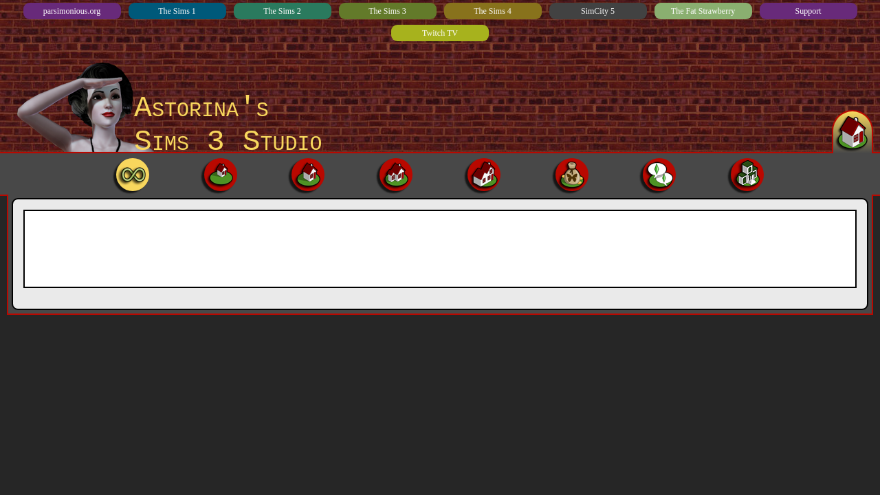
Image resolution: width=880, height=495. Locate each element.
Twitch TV (440, 33)
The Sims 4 (493, 11)
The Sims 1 (177, 11)
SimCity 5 (598, 11)
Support (808, 11)
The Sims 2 (282, 11)
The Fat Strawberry (703, 11)
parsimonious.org (71, 11)
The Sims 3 (387, 11)
